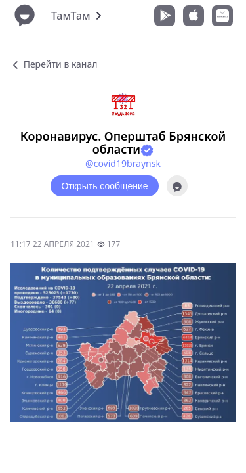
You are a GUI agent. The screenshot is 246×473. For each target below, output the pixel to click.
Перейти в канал (53, 64)
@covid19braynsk (123, 163)
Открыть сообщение (104, 186)
